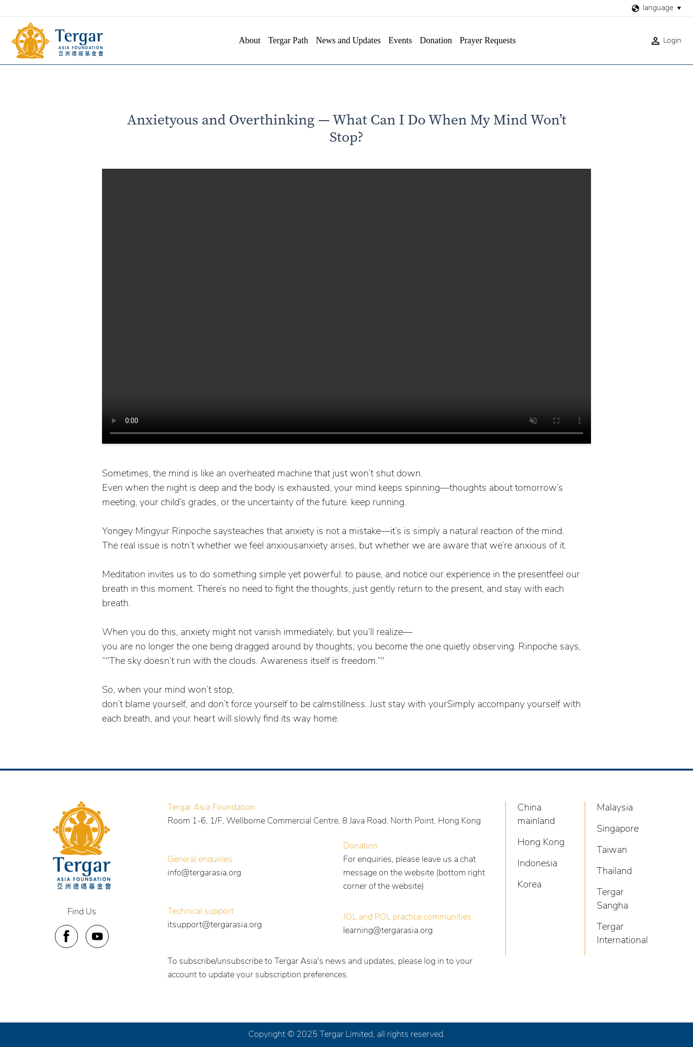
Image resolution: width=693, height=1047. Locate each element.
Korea (529, 885)
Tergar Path (288, 40)
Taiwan (612, 850)
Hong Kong (541, 843)
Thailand (614, 871)
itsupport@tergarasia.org (214, 925)
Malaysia (615, 808)
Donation (436, 40)
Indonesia (537, 864)
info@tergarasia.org (204, 873)
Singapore (618, 829)
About (249, 40)
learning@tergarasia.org (388, 930)
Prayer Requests (487, 40)
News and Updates (348, 40)
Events (400, 40)
